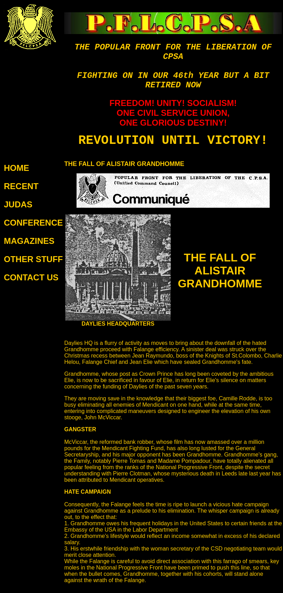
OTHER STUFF (33, 259)
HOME (16, 168)
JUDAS (18, 204)
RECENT (21, 186)
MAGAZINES (29, 241)
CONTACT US (31, 277)
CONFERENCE (33, 222)
